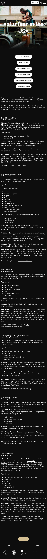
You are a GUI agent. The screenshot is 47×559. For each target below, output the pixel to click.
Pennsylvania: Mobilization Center (23, 80)
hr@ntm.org (21, 165)
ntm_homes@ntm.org (25, 261)
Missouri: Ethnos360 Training (23, 74)
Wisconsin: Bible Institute (23, 86)
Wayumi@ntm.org (25, 388)
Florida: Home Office (23, 62)
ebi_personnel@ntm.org (12, 443)
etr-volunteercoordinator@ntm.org (15, 326)
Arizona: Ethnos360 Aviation (23, 56)
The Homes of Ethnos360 (9, 179)
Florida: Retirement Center (23, 68)
